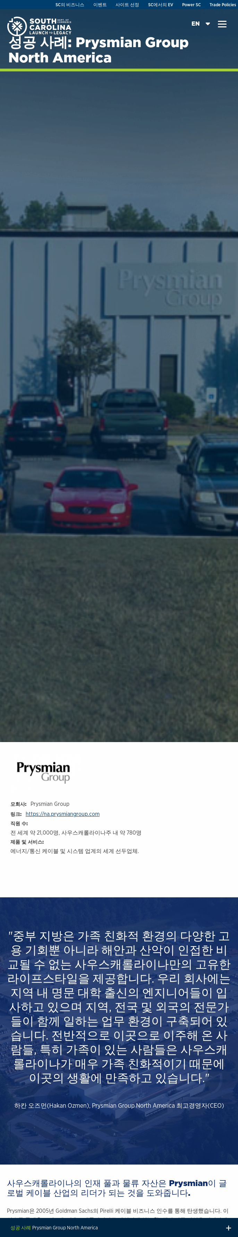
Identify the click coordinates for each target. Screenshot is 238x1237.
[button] (222, 24)
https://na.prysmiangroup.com (63, 814)
